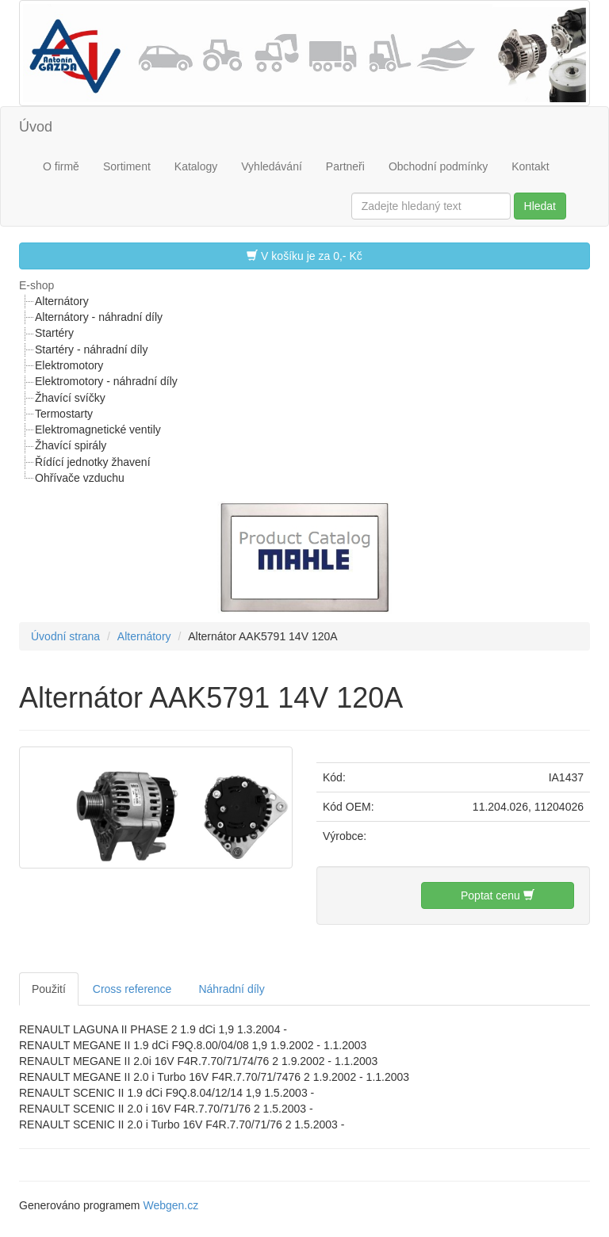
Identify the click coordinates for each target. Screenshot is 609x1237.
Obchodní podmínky (438, 166)
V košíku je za (304, 255)
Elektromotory (69, 365)
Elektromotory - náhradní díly (106, 381)
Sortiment (127, 166)
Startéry (54, 332)
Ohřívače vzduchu (79, 478)
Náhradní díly (231, 989)
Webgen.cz (170, 1205)
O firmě (61, 166)
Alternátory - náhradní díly (99, 317)
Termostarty (64, 413)
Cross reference (132, 989)
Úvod (35, 127)
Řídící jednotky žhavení (93, 462)
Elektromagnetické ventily (98, 429)
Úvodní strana (65, 636)
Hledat (540, 206)
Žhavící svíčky (70, 397)
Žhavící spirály (70, 445)
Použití (49, 989)
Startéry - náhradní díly (91, 349)
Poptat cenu (497, 895)
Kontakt (530, 166)
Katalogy (195, 166)
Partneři (345, 166)
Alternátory (62, 301)
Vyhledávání (271, 166)
